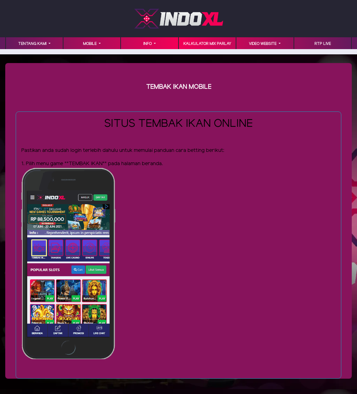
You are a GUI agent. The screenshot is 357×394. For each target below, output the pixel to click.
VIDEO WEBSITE (263, 43)
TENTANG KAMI (32, 43)
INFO (148, 43)
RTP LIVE (322, 43)
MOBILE (90, 43)
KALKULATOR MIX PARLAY (207, 43)
